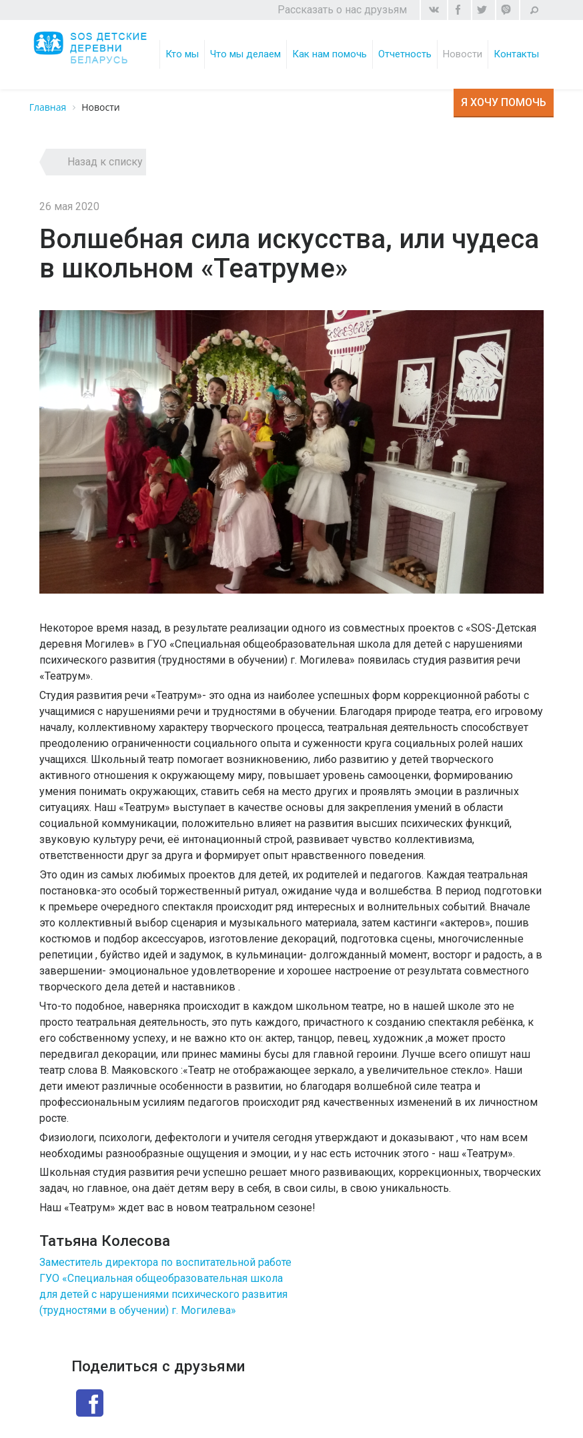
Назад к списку (105, 161)
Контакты (517, 54)
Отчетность (405, 54)
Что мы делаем (246, 54)
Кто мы (182, 54)
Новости (463, 54)
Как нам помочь (330, 54)
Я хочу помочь (503, 102)
